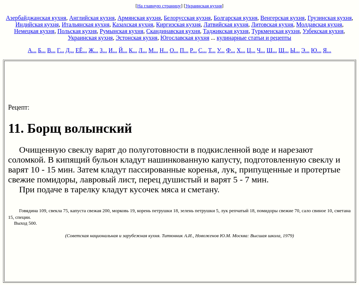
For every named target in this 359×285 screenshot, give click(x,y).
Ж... (93, 50)
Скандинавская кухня (173, 31)
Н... (163, 50)
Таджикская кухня (225, 31)
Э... (305, 50)
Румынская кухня (121, 31)
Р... (193, 50)
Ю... (316, 50)
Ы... (295, 50)
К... (133, 50)
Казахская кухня (132, 24)
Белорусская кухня (187, 18)
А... (32, 50)
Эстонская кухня (137, 38)
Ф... (230, 50)
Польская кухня (77, 31)
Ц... (251, 50)
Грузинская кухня (330, 18)
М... (153, 50)
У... (221, 50)
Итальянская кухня (86, 24)
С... (202, 50)
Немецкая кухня (34, 31)
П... (184, 50)
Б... (42, 50)
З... (103, 50)
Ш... (272, 50)
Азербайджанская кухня (36, 18)
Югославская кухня (184, 38)
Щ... (284, 50)
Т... (211, 50)
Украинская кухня (203, 5)
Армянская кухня (139, 18)
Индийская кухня (37, 24)
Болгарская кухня (235, 18)
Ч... (261, 50)
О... (174, 50)
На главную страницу (159, 5)
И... (112, 50)
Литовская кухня (272, 24)
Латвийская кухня (226, 24)
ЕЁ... (81, 50)
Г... (60, 50)
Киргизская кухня (178, 24)
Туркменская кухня (275, 31)
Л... (143, 50)
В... (51, 50)
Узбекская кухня (323, 31)
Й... (123, 50)
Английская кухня (92, 18)
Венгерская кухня (283, 18)
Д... (69, 50)
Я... (327, 50)
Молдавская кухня (319, 24)
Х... (241, 50)
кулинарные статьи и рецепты (254, 38)
